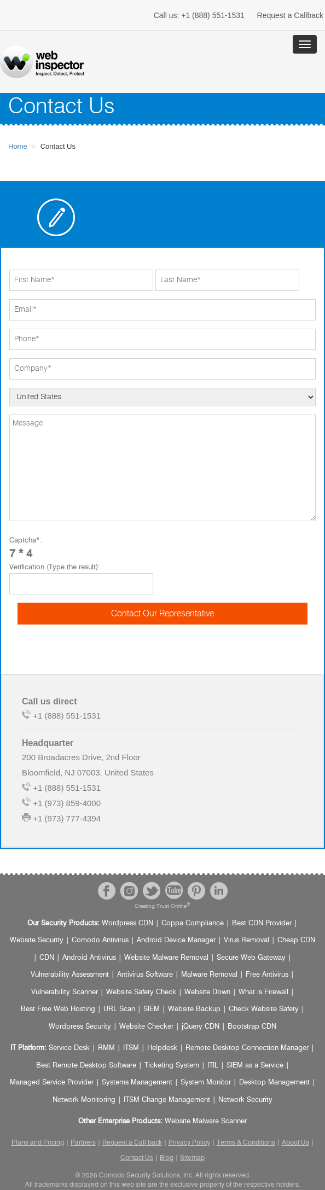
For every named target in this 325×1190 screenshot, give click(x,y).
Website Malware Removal (166, 957)
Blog (166, 1157)
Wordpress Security (80, 1026)
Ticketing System (171, 1065)
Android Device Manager (176, 940)
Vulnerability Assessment (70, 974)
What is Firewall (263, 992)
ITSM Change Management (167, 1100)
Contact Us (136, 1157)
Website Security (36, 940)
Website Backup (194, 1009)
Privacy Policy (189, 1142)
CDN (46, 957)
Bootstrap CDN (252, 1026)
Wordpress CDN (127, 923)
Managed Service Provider (52, 1082)
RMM (106, 1048)
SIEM (151, 1009)
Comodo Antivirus (100, 940)
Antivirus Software (145, 974)
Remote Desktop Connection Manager (247, 1048)
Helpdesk (162, 1048)
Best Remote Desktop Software (86, 1065)
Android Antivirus (89, 957)
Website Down (207, 992)
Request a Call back (132, 1142)
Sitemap (192, 1157)
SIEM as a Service (255, 1065)
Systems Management (137, 1082)
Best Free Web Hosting (58, 1009)
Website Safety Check (141, 992)
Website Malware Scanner (206, 1121)
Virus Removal (246, 940)
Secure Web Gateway (251, 957)
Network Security (245, 1100)
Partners (83, 1142)
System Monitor (206, 1082)
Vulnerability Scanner (64, 992)
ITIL (212, 1065)
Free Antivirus (267, 974)
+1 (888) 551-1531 (199, 15)
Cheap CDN (296, 940)
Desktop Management (274, 1082)
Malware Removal (209, 974)
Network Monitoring (84, 1100)
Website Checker (146, 1026)
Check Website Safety (264, 1009)
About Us (295, 1142)
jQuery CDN (200, 1026)
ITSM (131, 1048)
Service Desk (69, 1048)
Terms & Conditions (246, 1142)
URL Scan (119, 1009)
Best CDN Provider (262, 923)
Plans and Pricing (37, 1142)
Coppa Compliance (192, 923)
